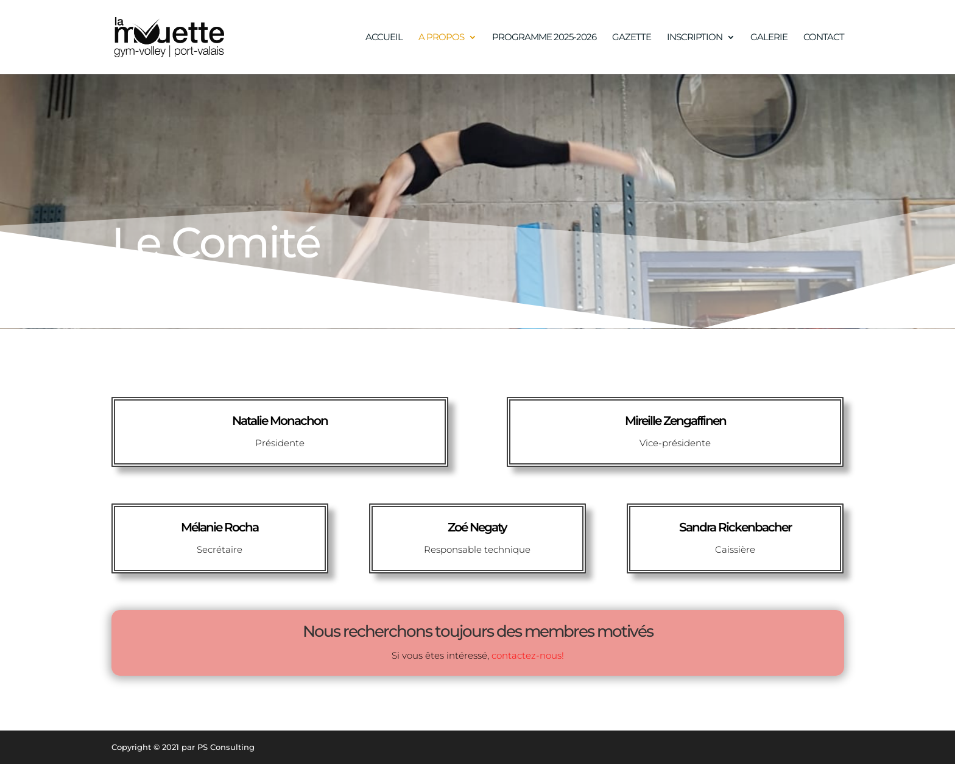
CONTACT (823, 38)
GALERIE (769, 38)
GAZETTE (631, 38)
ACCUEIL (384, 38)
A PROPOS (441, 38)
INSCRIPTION (694, 38)
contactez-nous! (528, 655)
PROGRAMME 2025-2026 (544, 38)
